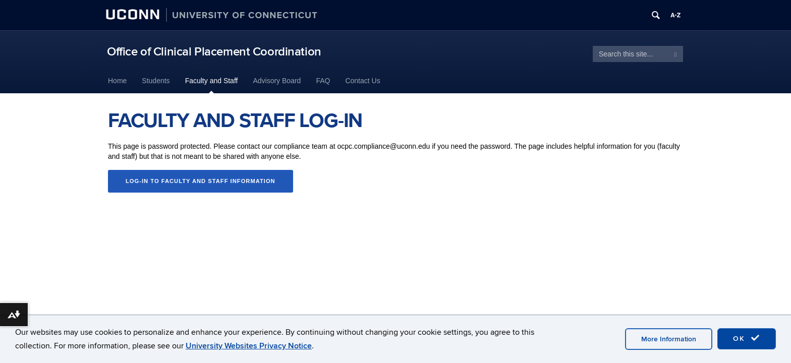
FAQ (323, 81)
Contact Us (362, 81)
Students (156, 81)
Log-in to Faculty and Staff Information (200, 181)
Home (117, 81)
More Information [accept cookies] (668, 339)
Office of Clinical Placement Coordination (214, 51)
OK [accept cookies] (746, 338)
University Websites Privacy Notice (249, 346)
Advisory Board (277, 81)
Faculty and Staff (211, 81)
